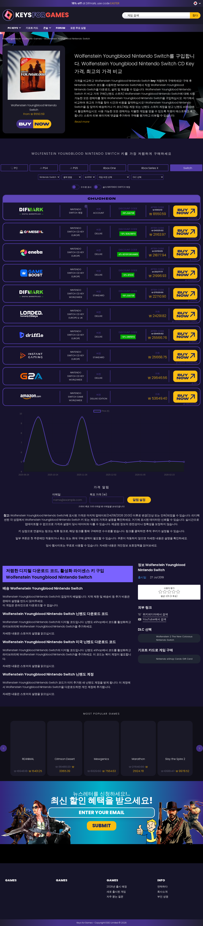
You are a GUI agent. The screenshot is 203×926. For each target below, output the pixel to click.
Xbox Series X (143, 168)
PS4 (36, 168)
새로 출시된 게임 (116, 891)
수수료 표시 (81, 187)
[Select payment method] (71, 177)
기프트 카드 (32, 28)
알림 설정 (139, 500)
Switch (186, 168)
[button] (3, 748)
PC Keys (14, 28)
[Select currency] (89, 177)
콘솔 (47, 28)
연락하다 (162, 886)
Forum (60, 28)
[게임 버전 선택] (113, 177)
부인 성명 (162, 896)
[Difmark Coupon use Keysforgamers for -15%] (101, 555)
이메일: (56, 494)
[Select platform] (49, 177)
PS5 (63, 168)
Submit (101, 825)
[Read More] (135, 122)
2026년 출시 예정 (117, 886)
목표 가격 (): (98, 494)
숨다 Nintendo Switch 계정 (111, 187)
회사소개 (162, 891)
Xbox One (97, 168)
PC (11, 168)
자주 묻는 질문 (115, 896)
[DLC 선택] (147, 177)
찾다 (195, 15)
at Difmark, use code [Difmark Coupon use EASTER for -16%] (95, 3)
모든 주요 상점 (78, 28)
